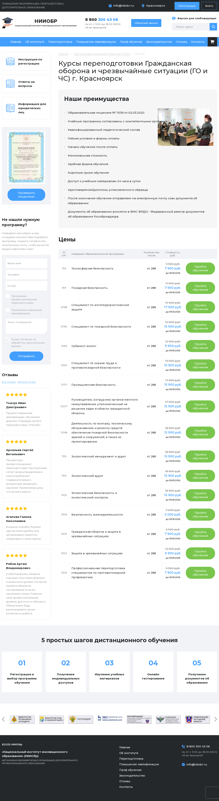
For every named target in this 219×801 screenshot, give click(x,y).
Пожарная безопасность (89, 288)
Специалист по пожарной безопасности (101, 326)
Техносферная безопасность (92, 268)
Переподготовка (60, 41)
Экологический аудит (87, 476)
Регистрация (186, 5)
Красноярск (155, 5)
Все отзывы (9, 381)
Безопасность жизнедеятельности (97, 514)
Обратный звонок (146, 22)
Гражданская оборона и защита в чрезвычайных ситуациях (96, 534)
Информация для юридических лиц (32, 108)
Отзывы (181, 41)
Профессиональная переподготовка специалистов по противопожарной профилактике (98, 573)
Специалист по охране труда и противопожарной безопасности (95, 365)
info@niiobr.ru (123, 5)
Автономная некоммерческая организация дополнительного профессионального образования (45, 757)
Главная (15, 41)
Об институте (34, 41)
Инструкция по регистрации (30, 61)
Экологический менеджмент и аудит (98, 456)
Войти (209, 5)
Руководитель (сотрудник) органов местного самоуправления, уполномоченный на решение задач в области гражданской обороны (104, 406)
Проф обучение (131, 41)
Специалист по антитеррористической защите (100, 307)
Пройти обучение (200, 268)
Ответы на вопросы (26, 84)
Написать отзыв (26, 381)
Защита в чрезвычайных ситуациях (97, 553)
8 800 (101, 19)
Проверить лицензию (26, 194)
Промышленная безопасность (93, 384)
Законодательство (159, 41)
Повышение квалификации (96, 41)
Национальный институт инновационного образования (46, 22)
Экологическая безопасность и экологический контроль (94, 495)
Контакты (197, 41)
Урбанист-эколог (83, 346)
